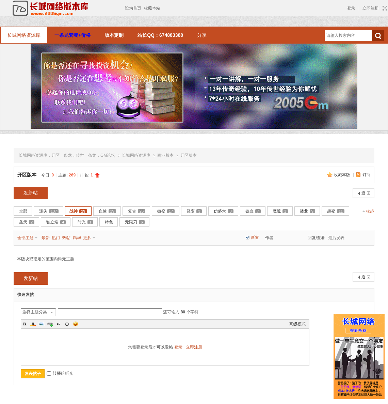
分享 (202, 35)
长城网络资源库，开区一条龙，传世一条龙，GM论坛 (67, 155)
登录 (351, 8)
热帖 (66, 237)
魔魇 (280, 211)
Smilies (75, 324)
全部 (23, 211)
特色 (109, 222)
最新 (46, 237)
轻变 (194, 211)
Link (50, 324)
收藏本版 (342, 174)
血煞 (107, 211)
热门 (56, 237)
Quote (58, 324)
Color (33, 324)
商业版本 (165, 155)
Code (67, 324)
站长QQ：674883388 (160, 35)
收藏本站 (152, 8)
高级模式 (297, 324)
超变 (335, 211)
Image (41, 324)
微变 (166, 211)
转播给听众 (60, 373)
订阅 (366, 174)
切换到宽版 (384, 8)
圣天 (26, 222)
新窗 (255, 237)
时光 (85, 222)
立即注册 (370, 8)
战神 (78, 211)
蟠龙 (307, 211)
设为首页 (133, 8)
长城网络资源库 (24, 35)
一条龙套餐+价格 (72, 35)
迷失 (49, 211)
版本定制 (114, 35)
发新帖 (30, 193)
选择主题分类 (34, 312)
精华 (77, 237)
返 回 (366, 193)
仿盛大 (223, 211)
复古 (136, 211)
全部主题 (25, 237)
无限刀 (134, 222)
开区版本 (188, 155)
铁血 (253, 211)
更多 (87, 237)
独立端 (56, 222)
